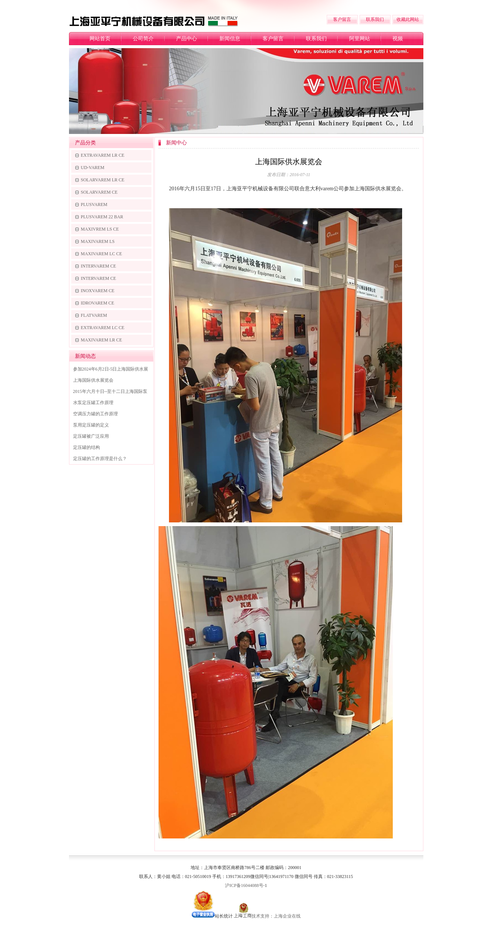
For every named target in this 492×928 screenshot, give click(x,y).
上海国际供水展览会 (93, 380)
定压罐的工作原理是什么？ (100, 458)
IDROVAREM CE (97, 303)
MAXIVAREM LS (98, 241)
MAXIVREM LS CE (100, 229)
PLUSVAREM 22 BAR (102, 216)
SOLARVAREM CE (99, 192)
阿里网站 (359, 38)
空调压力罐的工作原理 (95, 413)
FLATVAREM (94, 315)
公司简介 (143, 38)
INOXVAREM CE (98, 290)
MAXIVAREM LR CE (101, 340)
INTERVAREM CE (98, 266)
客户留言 (342, 19)
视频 (397, 38)
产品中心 (186, 38)
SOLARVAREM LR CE (103, 179)
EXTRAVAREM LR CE (103, 155)
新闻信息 (229, 38)
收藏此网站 (408, 19)
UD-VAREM (92, 167)
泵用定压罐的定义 (91, 425)
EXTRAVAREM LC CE (103, 327)
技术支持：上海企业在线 (276, 916)
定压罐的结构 (86, 447)
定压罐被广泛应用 (91, 436)
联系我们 (375, 19)
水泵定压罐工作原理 (93, 402)
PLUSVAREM (94, 204)
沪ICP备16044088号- (245, 885)
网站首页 (100, 38)
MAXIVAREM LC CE (101, 253)
